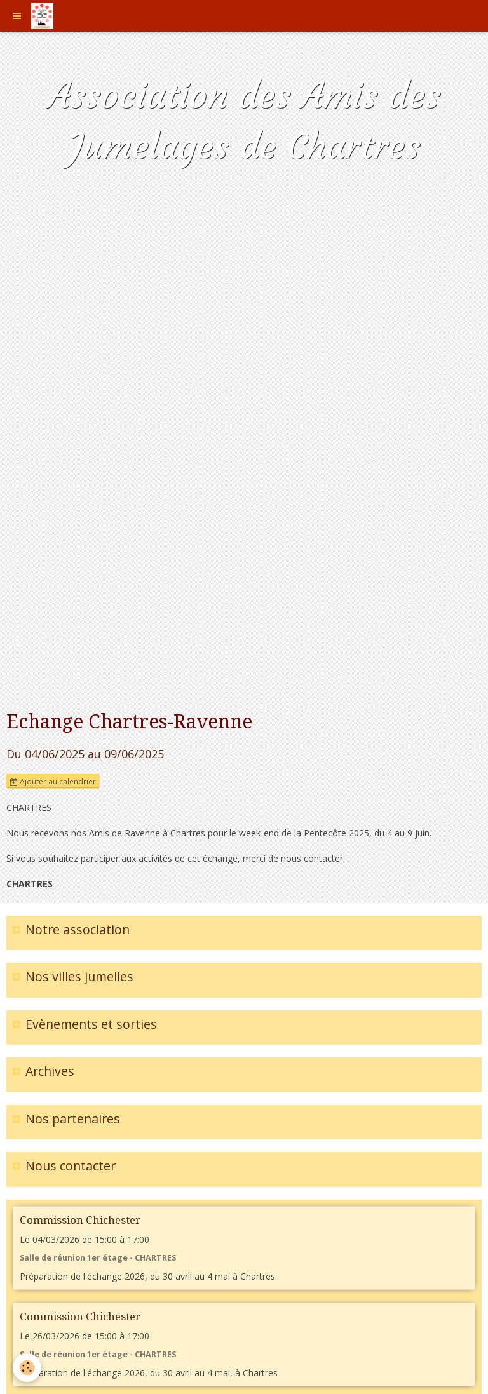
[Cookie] (27, 1367)
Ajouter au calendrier (53, 781)
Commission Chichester (80, 1220)
